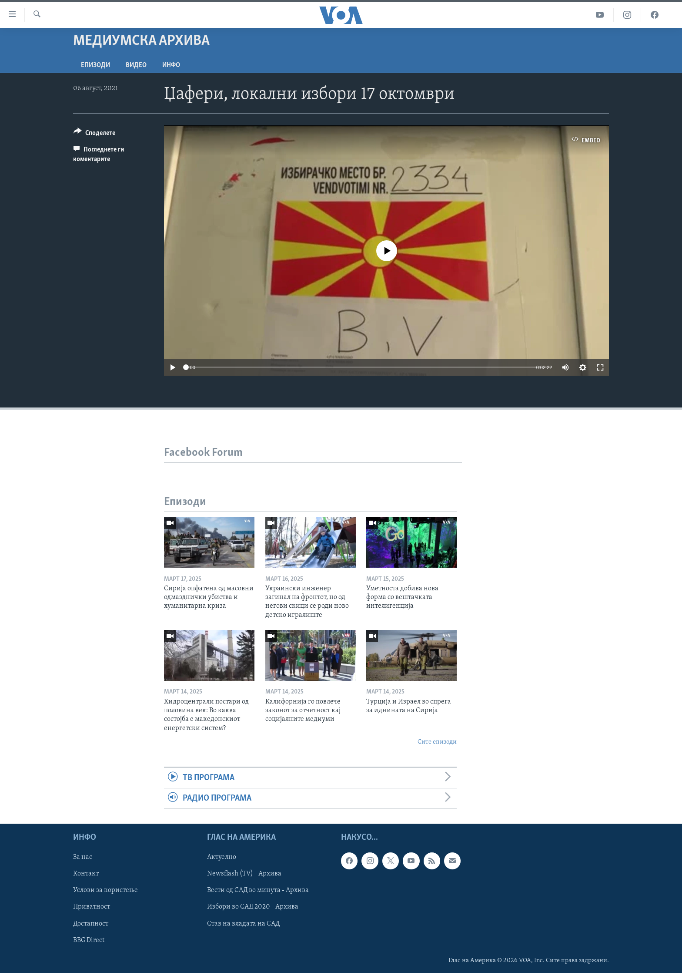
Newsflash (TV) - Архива (244, 874)
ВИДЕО (136, 65)
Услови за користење (105, 890)
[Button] (94, 134)
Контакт (86, 874)
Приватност (91, 907)
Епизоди (95, 65)
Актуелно (221, 857)
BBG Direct (88, 940)
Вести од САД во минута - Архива (258, 890)
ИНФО (171, 65)
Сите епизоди (437, 742)
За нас (82, 857)
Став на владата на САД (243, 923)
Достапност (90, 923)
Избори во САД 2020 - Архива (252, 907)
